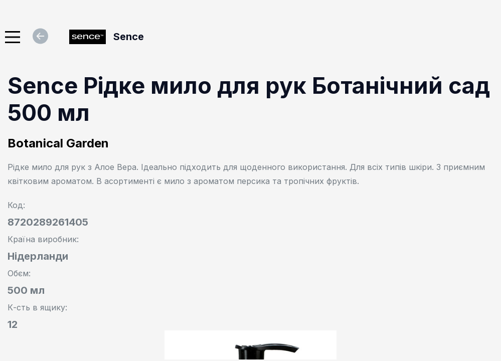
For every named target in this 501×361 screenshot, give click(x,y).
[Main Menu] (12, 37)
